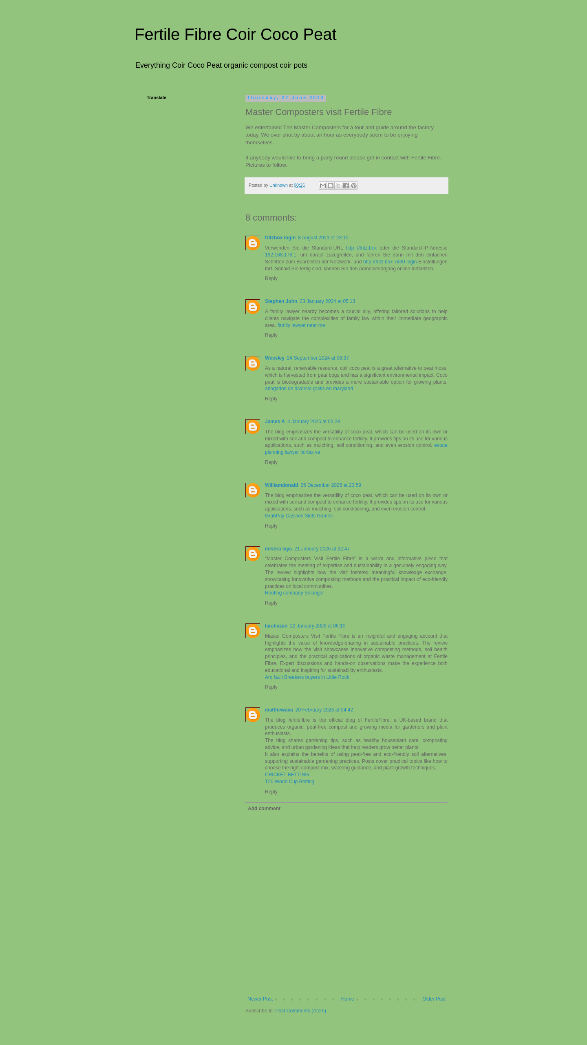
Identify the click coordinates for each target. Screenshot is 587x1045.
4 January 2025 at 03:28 (313, 421)
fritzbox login (280, 238)
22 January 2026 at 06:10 (317, 626)
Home (347, 999)
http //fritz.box (361, 248)
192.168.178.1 (280, 255)
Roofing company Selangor (294, 593)
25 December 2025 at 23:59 (330, 485)
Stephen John (281, 301)
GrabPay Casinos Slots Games (299, 516)
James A (275, 421)
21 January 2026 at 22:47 (322, 549)
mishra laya (278, 549)
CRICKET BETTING (287, 775)
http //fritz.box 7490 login (390, 262)
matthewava (279, 710)
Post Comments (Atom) (300, 1011)
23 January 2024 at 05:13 (327, 301)
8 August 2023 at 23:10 (323, 238)
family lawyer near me (301, 325)
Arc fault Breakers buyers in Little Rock (307, 677)
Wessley (275, 358)
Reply (271, 278)
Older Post (434, 999)
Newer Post (260, 999)
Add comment (264, 808)
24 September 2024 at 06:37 (318, 358)
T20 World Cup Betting (289, 781)
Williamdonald (281, 485)
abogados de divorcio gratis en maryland (309, 388)
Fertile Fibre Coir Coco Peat (236, 34)
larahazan (276, 626)
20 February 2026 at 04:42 (324, 710)
